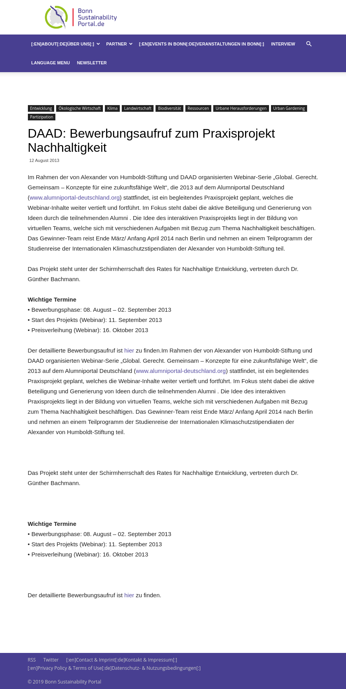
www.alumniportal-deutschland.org (75, 197)
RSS (32, 659)
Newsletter (92, 62)
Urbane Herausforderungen (241, 108)
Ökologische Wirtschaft (80, 108)
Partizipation (41, 117)
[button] (309, 44)
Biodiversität (169, 108)
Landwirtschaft (137, 108)
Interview (283, 44)
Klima (112, 108)
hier (128, 350)
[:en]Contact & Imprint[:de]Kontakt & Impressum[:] (121, 659)
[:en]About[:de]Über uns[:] (65, 44)
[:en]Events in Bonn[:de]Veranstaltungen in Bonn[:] (201, 44)
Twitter (51, 659)
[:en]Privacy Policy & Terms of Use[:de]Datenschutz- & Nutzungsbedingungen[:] (114, 668)
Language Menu (50, 62)
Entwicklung (41, 108)
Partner (119, 44)
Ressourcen (198, 108)
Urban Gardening (289, 108)
